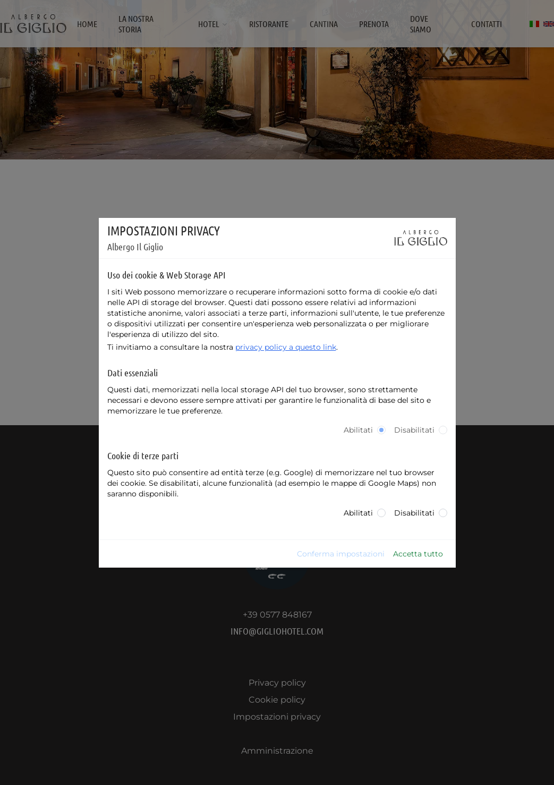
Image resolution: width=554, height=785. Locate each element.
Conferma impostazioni (341, 554)
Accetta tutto (418, 554)
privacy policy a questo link (285, 347)
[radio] (381, 430)
